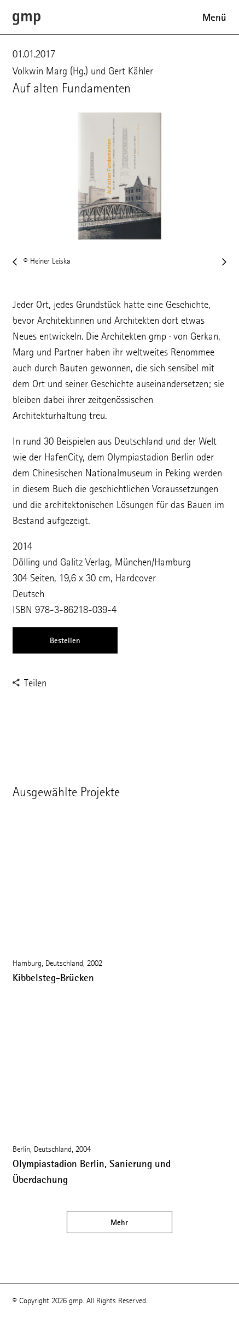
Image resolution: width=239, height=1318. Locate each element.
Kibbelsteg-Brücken (53, 978)
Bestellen (65, 640)
